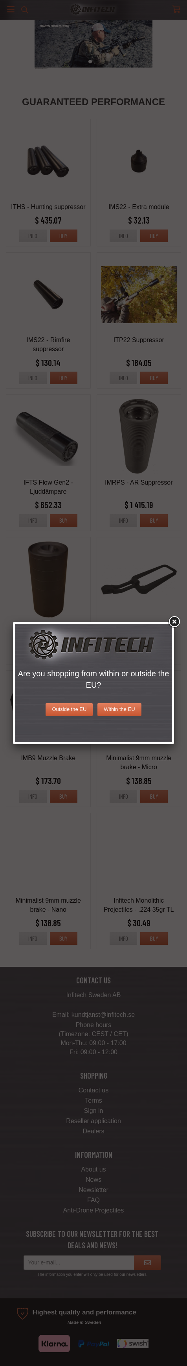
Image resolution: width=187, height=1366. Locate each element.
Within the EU (119, 709)
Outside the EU (69, 709)
